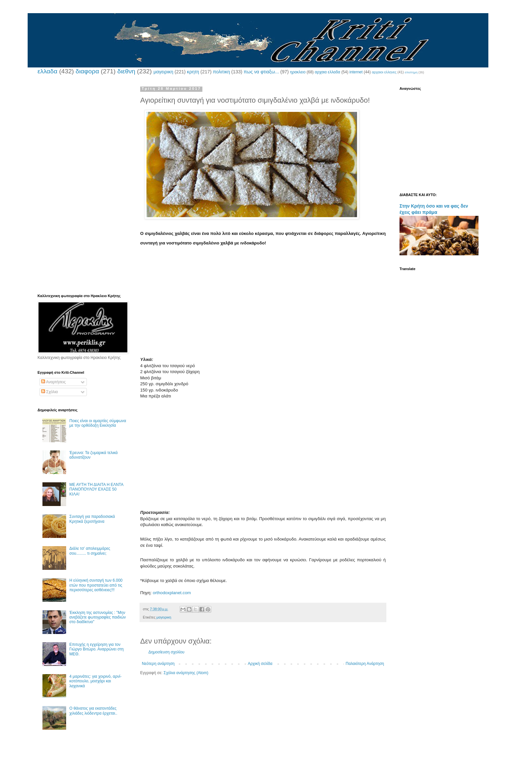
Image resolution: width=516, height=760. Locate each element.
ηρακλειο (297, 72)
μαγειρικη (163, 71)
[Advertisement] (263, 311)
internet (356, 72)
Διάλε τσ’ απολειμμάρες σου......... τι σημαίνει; (89, 550)
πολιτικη (221, 71)
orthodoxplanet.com (172, 592)
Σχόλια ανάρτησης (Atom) (186, 673)
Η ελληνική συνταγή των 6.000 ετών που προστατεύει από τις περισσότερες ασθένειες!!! (95, 585)
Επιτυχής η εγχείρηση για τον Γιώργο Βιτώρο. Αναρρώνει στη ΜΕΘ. (96, 649)
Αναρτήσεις (53, 382)
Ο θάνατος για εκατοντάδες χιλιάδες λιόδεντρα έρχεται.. (93, 710)
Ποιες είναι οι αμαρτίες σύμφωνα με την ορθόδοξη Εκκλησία (97, 423)
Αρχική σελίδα (260, 663)
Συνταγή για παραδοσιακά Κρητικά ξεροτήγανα (92, 518)
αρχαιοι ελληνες (384, 72)
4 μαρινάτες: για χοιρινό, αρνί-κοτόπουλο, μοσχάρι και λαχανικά (95, 681)
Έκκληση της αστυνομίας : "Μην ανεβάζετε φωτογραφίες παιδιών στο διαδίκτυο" (97, 617)
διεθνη (126, 71)
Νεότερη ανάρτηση (158, 663)
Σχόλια (49, 392)
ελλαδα (47, 71)
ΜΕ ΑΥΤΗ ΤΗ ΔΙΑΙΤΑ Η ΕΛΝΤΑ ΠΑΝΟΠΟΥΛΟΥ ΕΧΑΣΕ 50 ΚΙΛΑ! (96, 489)
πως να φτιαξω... (261, 71)
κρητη (193, 71)
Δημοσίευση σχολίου (166, 652)
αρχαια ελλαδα (327, 72)
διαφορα (87, 71)
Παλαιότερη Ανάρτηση (365, 663)
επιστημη (411, 72)
